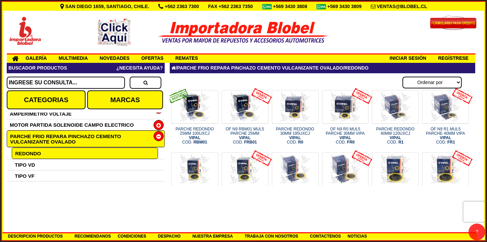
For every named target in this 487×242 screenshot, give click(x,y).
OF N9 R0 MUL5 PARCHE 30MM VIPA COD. (345, 136)
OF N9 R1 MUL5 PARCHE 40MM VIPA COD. (445, 136)
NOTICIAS (357, 236)
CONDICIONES (132, 236)
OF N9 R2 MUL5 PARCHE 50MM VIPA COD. (244, 198)
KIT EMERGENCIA (37, 198)
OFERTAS (152, 58)
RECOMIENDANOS (92, 236)
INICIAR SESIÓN (408, 58)
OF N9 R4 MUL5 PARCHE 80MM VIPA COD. (445, 198)
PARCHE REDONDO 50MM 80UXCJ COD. (194, 198)
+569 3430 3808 (291, 6)
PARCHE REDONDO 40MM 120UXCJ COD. (395, 136)
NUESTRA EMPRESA (212, 236)
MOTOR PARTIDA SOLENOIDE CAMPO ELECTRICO (72, 125)
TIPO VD (25, 165)
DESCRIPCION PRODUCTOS (35, 236)
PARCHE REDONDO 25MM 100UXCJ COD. (194, 136)
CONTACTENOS (325, 236)
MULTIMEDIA (73, 58)
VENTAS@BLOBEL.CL (402, 6)
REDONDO (28, 153)
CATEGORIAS (46, 100)
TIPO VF (24, 176)
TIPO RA (25, 187)
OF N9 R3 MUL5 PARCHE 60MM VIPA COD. (345, 198)
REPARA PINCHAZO (39, 209)
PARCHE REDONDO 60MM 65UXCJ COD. (295, 198)
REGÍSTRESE (453, 58)
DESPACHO (169, 236)
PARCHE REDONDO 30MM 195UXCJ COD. (295, 136)
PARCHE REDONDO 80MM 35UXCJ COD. (395, 198)
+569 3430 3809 (345, 6)
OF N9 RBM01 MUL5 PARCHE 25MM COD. (245, 136)
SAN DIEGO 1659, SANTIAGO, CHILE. (105, 6)
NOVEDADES (115, 58)
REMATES (186, 58)
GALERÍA (36, 58)
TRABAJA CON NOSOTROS (271, 236)
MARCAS (125, 100)
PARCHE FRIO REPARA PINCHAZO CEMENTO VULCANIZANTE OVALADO (65, 139)
